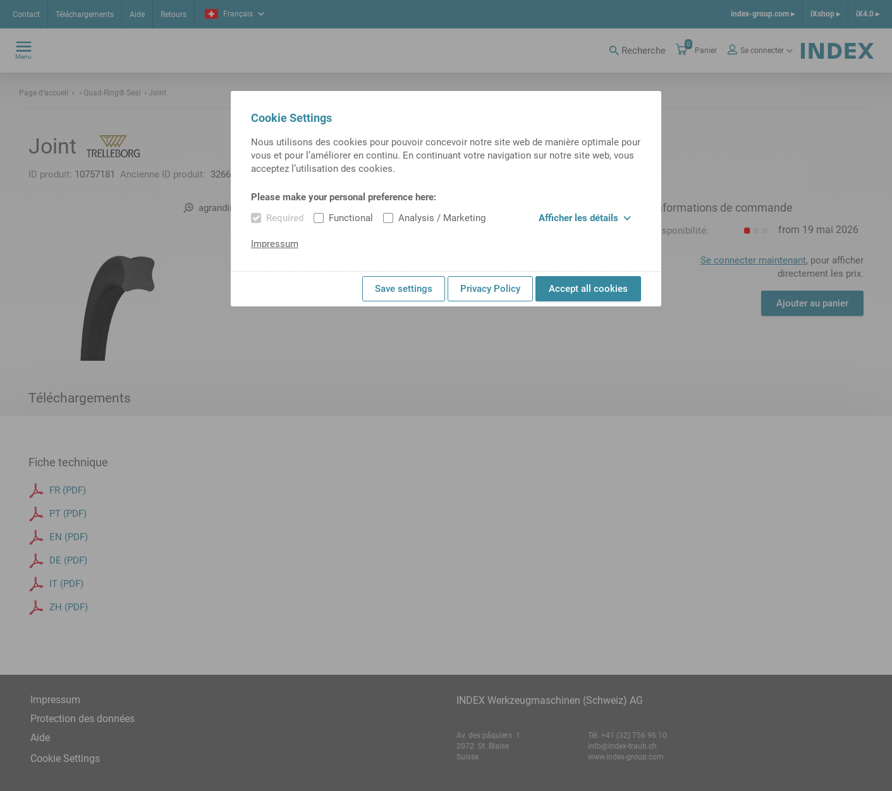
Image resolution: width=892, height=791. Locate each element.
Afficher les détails (585, 218)
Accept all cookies (588, 288)
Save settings (403, 288)
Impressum (274, 244)
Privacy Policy (490, 288)
